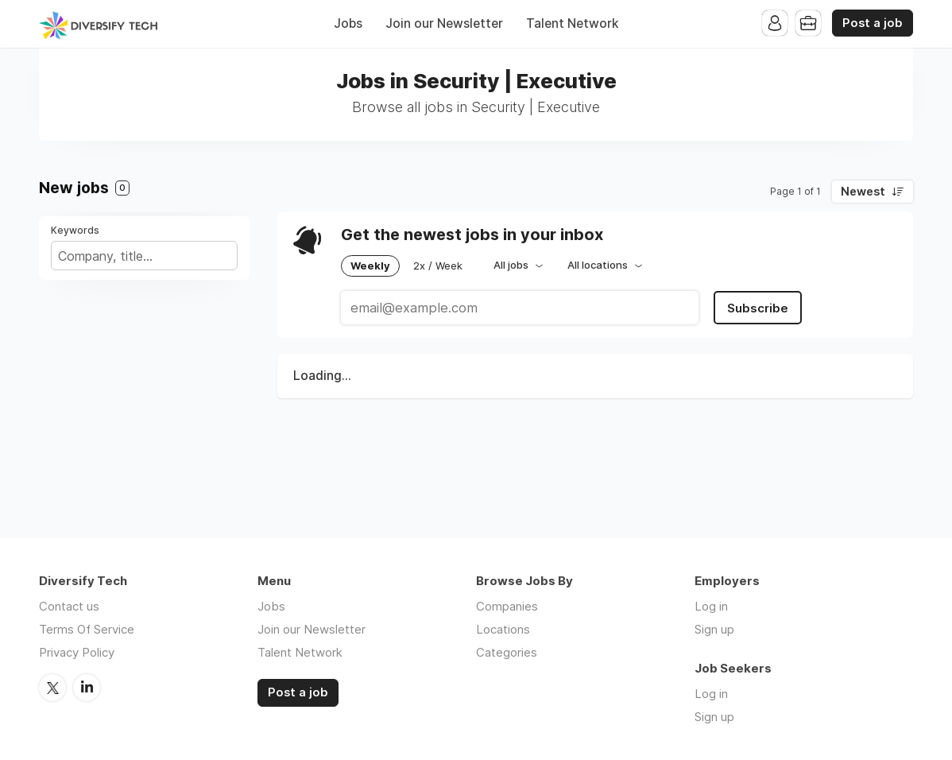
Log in (711, 606)
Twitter (52, 687)
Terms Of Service (86, 629)
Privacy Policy (76, 652)
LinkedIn (86, 687)
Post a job (872, 23)
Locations (503, 629)
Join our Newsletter (444, 23)
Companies (507, 606)
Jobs (348, 23)
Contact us (69, 606)
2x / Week (437, 265)
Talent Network (572, 23)
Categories (506, 652)
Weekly (370, 265)
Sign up (714, 629)
